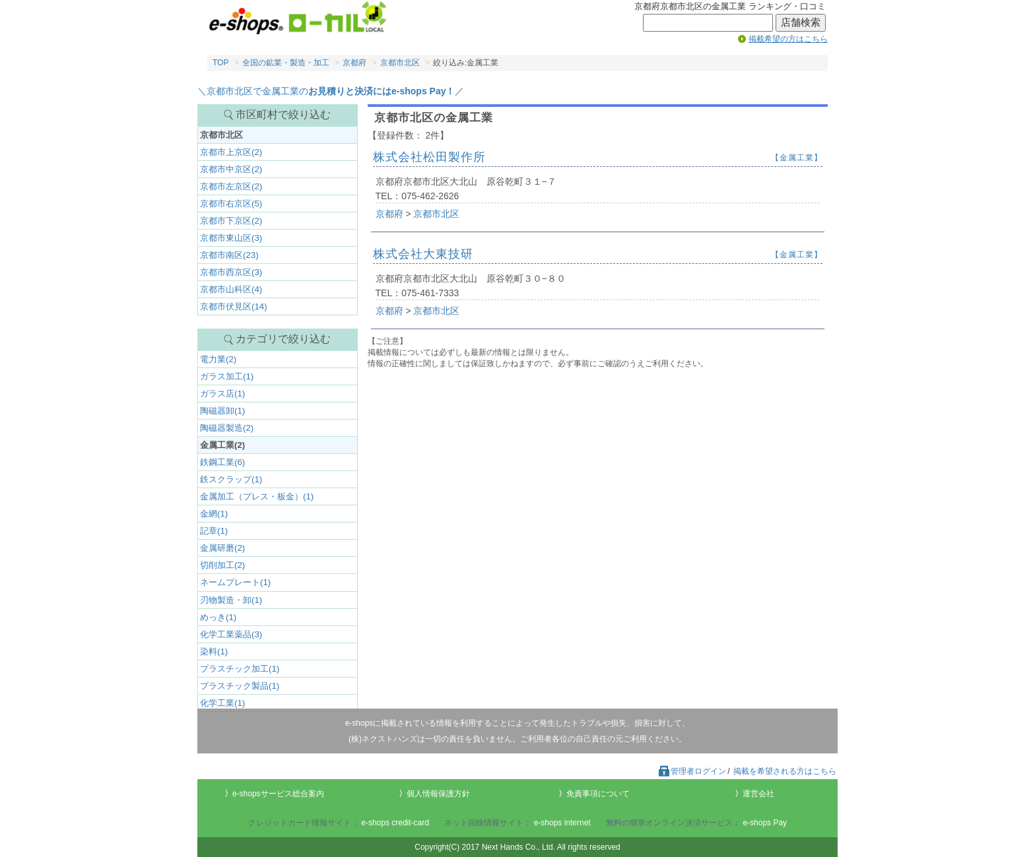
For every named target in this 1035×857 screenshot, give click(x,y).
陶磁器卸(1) (222, 411)
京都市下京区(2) (231, 221)
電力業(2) (218, 359)
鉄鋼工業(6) (222, 462)
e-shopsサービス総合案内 (278, 793)
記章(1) (214, 531)
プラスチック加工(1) (239, 669)
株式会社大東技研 (423, 254)
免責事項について (598, 793)
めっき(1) (218, 617)
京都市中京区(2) (231, 169)
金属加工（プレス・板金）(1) (257, 496)
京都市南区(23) (229, 255)
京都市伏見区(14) (233, 306)
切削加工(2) (222, 565)
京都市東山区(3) (231, 238)
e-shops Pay (765, 822)
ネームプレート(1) (235, 582)
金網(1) (214, 514)
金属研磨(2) (222, 548)
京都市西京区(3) (231, 272)
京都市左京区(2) (231, 186)
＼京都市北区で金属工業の (326, 91)
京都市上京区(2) (231, 152)
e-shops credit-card (395, 822)
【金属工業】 (796, 157)
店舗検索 (800, 22)
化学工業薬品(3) (231, 634)
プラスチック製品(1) (239, 686)
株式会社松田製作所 (429, 157)
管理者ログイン (691, 771)
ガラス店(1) (222, 393)
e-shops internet (562, 822)
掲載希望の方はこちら (788, 39)
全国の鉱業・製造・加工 (285, 62)
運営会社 (758, 793)
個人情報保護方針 (438, 793)
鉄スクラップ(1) (231, 479)
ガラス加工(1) (226, 376)
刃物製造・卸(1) (231, 600)
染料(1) (214, 651)
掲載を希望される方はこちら (784, 771)
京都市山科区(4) (231, 289)
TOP (220, 62)
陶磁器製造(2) (226, 428)
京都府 (354, 62)
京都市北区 (400, 62)
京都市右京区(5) (231, 203)
